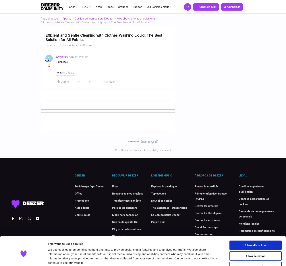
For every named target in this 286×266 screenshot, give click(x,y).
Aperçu (67, 18)
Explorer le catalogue (164, 186)
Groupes (123, 6)
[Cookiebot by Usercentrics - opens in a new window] (24, 259)
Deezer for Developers (208, 213)
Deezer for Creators (206, 206)
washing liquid (65, 72)
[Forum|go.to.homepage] (52, 7)
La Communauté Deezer (165, 215)
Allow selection (255, 240)
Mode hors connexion (125, 215)
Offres (78, 193)
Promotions (82, 200)
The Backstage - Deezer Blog (169, 207)
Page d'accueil (50, 18)
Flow (115, 186)
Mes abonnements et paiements (136, 18)
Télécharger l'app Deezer (89, 186)
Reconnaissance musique (127, 193)
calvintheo (62, 56)
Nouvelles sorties (162, 200)
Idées (110, 6)
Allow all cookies (256, 229)
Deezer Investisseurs (207, 220)
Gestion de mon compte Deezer (94, 18)
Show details (191, 258)
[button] (206, 7)
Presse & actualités (207, 186)
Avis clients (82, 207)
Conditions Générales (128, 150)
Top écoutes (158, 193)
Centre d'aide (82, 215)
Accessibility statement (157, 150)
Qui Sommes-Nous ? (159, 6)
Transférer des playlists (126, 200)
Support (137, 6)
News (99, 6)
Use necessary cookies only (255, 251)
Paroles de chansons (125, 207)
